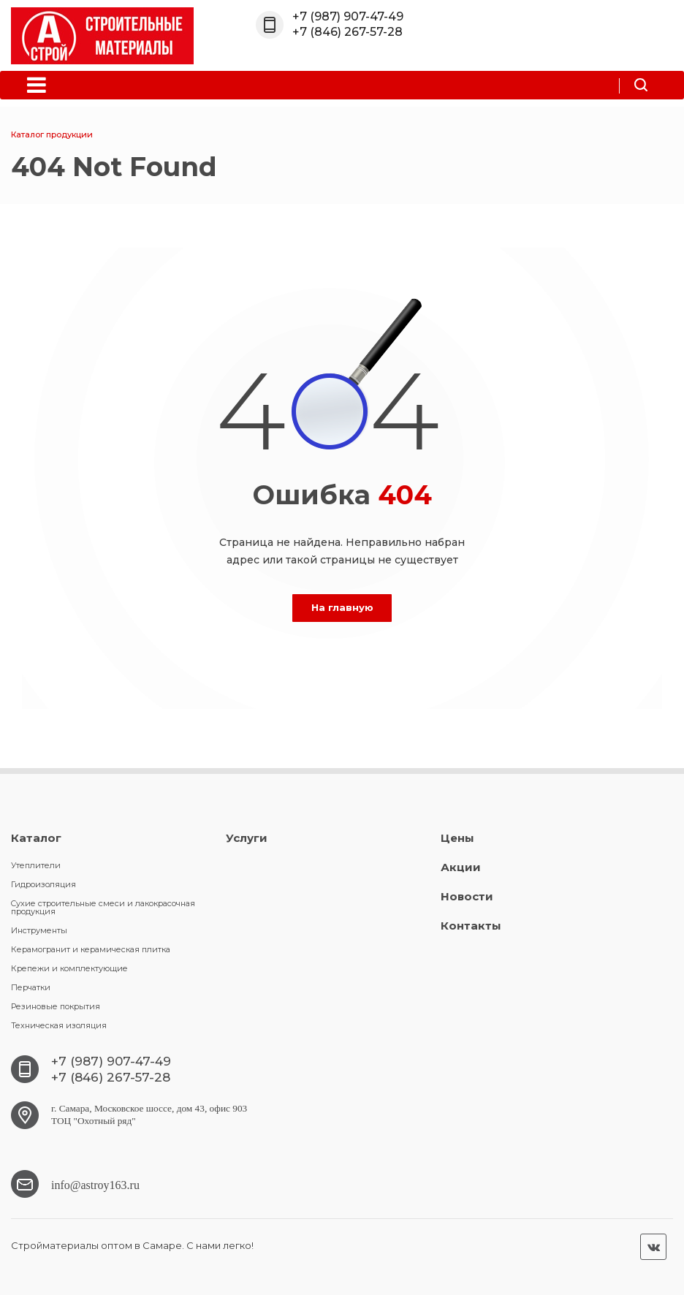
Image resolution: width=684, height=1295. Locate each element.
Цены (457, 838)
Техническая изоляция (59, 1025)
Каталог (36, 838)
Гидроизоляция (43, 884)
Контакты (471, 926)
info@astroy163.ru (95, 1183)
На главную (342, 607)
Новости (467, 896)
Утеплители (36, 865)
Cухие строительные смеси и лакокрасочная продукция (103, 907)
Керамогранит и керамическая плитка (90, 949)
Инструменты (39, 930)
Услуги (246, 838)
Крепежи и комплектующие (69, 968)
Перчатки (30, 987)
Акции (461, 867)
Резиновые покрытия (55, 1006)
